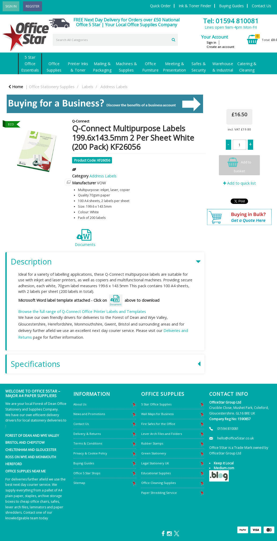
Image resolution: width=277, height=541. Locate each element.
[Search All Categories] (115, 40)
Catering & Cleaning (247, 67)
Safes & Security (199, 67)
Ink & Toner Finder (195, 5)
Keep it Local (224, 463)
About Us (79, 404)
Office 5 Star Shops (86, 473)
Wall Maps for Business (157, 414)
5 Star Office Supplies (156, 404)
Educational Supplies (156, 473)
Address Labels (114, 86)
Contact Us (261, 5)
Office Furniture (150, 67)
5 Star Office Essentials (30, 64)
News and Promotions (89, 414)
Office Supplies (54, 67)
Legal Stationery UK (155, 463)
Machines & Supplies (126, 67)
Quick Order (160, 5)
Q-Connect (80, 121)
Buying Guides (231, 5)
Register (32, 6)
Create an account (220, 47)
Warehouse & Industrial (222, 67)
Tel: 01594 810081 (231, 20)
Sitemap (79, 483)
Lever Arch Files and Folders (161, 434)
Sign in (211, 42)
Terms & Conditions (87, 443)
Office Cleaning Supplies (158, 483)
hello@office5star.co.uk (235, 438)
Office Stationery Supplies (51, 86)
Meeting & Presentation (174, 67)
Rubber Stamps (152, 443)
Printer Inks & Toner (78, 67)
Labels (87, 86)
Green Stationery (153, 453)
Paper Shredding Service (159, 493)
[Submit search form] (173, 39)
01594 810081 (228, 428)
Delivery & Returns (87, 434)
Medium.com (224, 468)
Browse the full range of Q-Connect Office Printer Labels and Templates (82, 311)
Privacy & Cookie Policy (90, 453)
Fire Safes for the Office (158, 424)
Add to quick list (239, 183)
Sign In (11, 6)
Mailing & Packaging (102, 67)
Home (15, 86)
